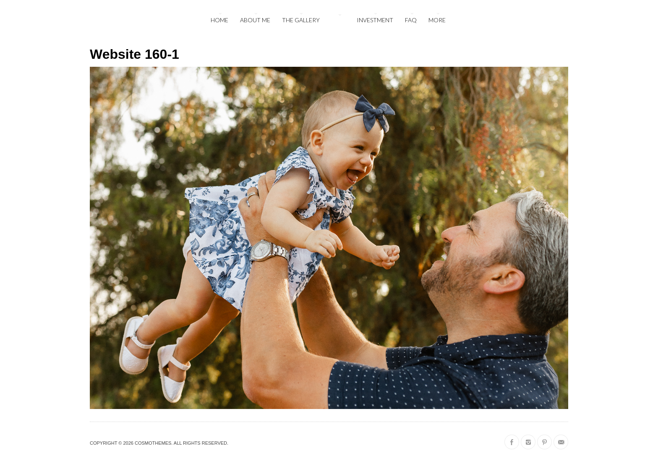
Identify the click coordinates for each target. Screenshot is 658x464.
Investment (375, 20)
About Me (255, 20)
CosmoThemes (153, 443)
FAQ (411, 20)
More (437, 20)
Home (219, 20)
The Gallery (301, 20)
